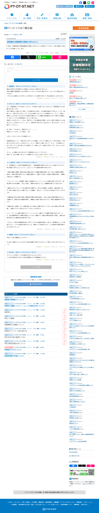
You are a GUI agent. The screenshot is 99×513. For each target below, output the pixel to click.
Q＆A (61, 6)
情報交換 (57, 15)
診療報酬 (56, 502)
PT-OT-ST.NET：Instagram (92, 2)
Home (6, 23)
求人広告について (41, 504)
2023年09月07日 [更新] (42, 52)
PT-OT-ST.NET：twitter (84, 2)
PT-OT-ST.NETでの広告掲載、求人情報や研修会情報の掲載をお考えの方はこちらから (49, 492)
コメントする (36, 80)
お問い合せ (69, 6)
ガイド (79, 6)
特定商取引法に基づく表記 (26, 504)
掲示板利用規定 (73, 452)
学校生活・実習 (17, 34)
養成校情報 (72, 15)
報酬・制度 (87, 15)
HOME (10, 502)
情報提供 (76, 504)
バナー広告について (53, 504)
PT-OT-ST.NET (19, 6)
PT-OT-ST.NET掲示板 (15, 23)
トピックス (11, 15)
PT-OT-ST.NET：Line (88, 2)
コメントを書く (36, 267)
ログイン (90, 6)
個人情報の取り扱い (74, 456)
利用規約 (14, 504)
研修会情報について (66, 504)
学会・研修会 (42, 15)
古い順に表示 (18, 64)
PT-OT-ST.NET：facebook (80, 2)
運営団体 (79, 502)
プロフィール (87, 502)
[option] (81, 43)
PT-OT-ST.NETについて (68, 502)
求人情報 (27, 15)
